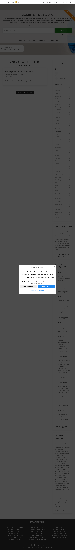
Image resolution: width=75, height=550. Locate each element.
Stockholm (47, 2)
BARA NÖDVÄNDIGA (28, 286)
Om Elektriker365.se (41, 290)
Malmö (64, 2)
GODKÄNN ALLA (46, 286)
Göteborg (56, 2)
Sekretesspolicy (33, 290)
